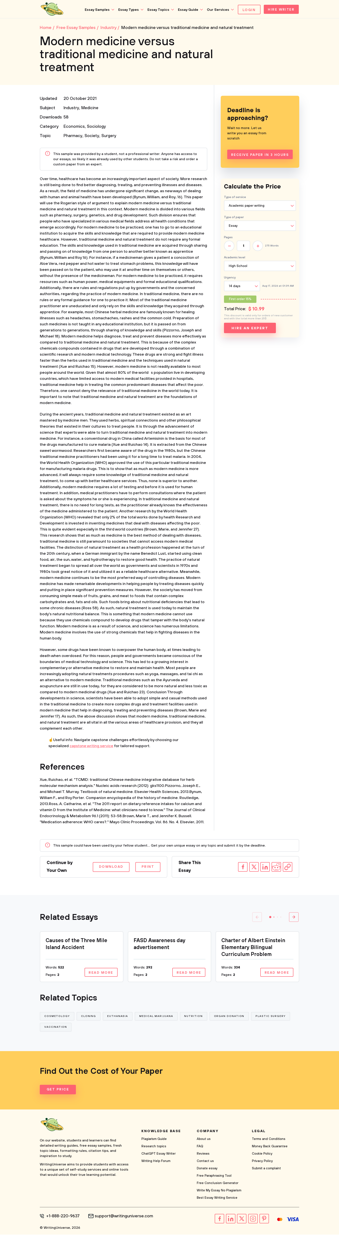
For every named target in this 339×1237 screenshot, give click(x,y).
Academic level (234, 259)
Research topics (153, 1149)
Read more (100, 974)
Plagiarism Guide (154, 1142)
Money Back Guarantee (270, 1149)
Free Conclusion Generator (217, 1186)
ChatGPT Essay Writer (158, 1156)
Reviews (203, 1156)
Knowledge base (161, 1134)
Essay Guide (186, 10)
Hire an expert (250, 329)
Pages (228, 239)
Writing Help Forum (155, 1164)
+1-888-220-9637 (63, 1219)
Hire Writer (280, 10)
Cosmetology (57, 1018)
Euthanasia (119, 1018)
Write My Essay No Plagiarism (219, 1193)
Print (147, 868)
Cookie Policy (262, 1156)
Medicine (91, 109)
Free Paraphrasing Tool (214, 1178)
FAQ (200, 1149)
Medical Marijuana (158, 1018)
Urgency (230, 279)
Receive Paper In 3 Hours (260, 156)
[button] (270, 918)
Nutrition (195, 1018)
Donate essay (207, 1171)
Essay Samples (95, 10)
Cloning (89, 1018)
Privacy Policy (262, 1164)
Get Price (58, 1092)
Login (247, 10)
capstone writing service (92, 747)
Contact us (205, 1164)
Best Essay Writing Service (217, 1201)
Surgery (110, 137)
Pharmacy (73, 137)
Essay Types (126, 10)
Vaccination (56, 1029)
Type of (234, 219)
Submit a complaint (266, 1171)
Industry (72, 109)
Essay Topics (156, 10)
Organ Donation (232, 1018)
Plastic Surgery (274, 1018)
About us (204, 1142)
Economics (74, 128)
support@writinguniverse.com (125, 1219)
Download (108, 868)
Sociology (96, 128)
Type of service (235, 198)
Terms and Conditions (268, 1142)
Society (92, 137)
